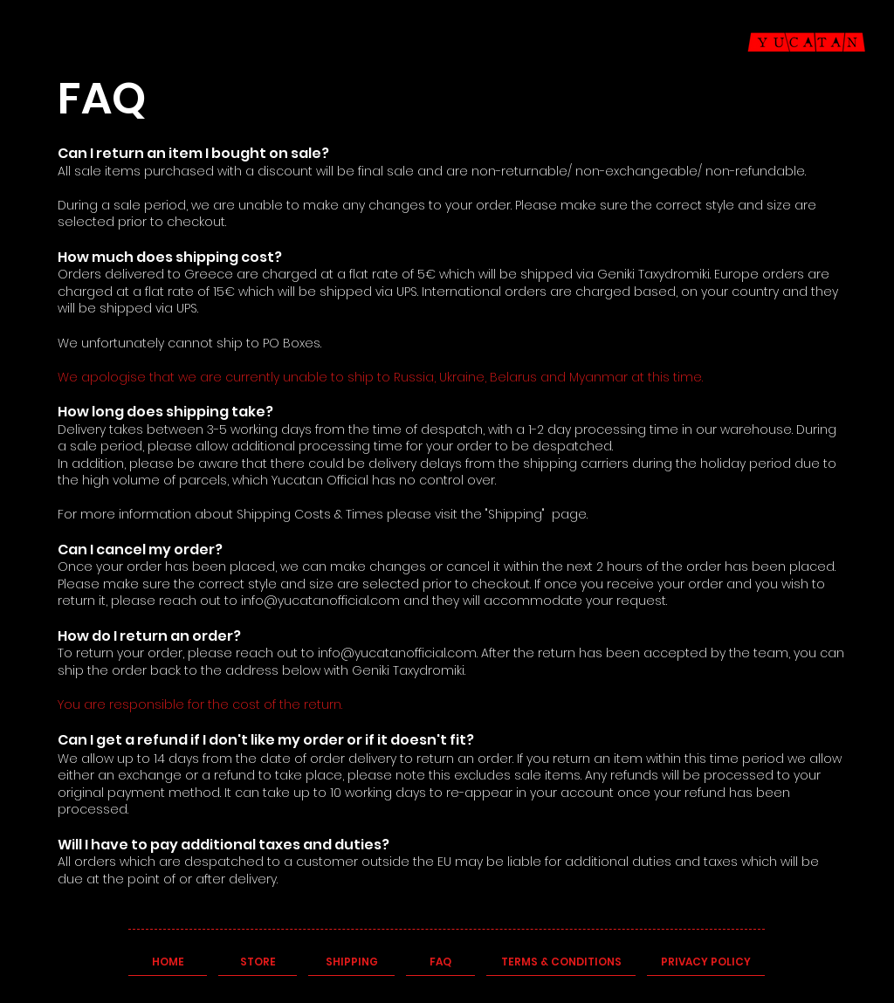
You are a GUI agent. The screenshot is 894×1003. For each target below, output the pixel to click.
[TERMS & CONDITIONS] (561, 963)
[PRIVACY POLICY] (706, 963)
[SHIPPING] (351, 963)
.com (384, 600)
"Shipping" (515, 514)
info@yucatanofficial (305, 600)
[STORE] (257, 963)
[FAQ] (440, 963)
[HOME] (167, 963)
